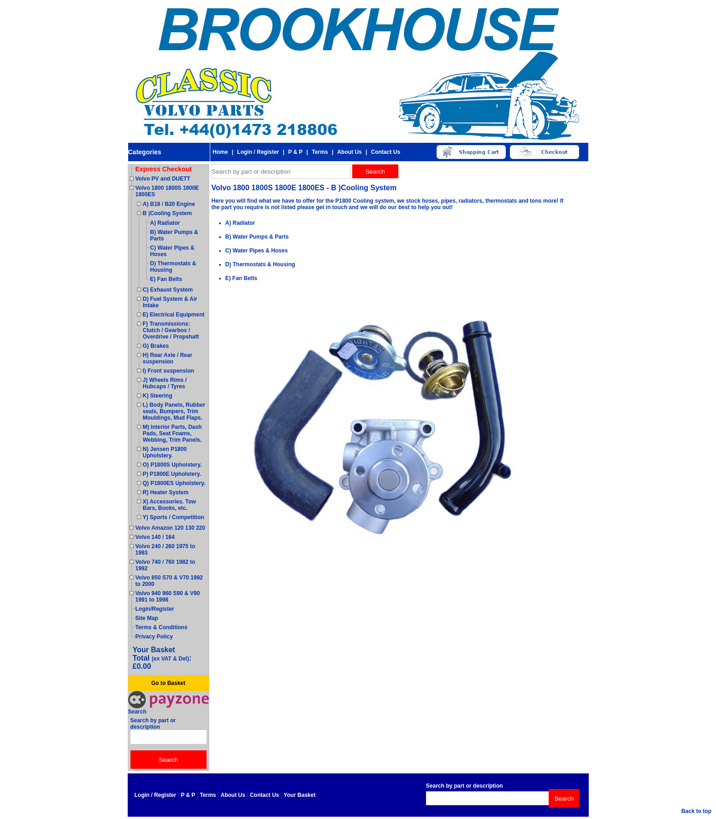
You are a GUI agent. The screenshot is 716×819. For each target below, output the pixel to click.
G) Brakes (156, 346)
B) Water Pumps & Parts (257, 237)
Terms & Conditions (162, 627)
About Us (349, 152)
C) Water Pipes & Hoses (256, 250)
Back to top (696, 811)
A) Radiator (165, 223)
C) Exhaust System (168, 290)
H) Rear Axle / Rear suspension (168, 358)
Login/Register (155, 609)
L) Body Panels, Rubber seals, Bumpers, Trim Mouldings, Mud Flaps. (174, 411)
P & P (295, 152)
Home (220, 152)
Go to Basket (168, 683)
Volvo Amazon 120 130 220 (170, 528)
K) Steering (157, 395)
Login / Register (258, 152)
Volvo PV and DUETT (163, 179)
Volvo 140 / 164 (155, 537)
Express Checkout (164, 169)
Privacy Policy (154, 636)
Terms (320, 152)
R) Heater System (166, 492)
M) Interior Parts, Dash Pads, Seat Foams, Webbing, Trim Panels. (172, 433)
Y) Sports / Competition (173, 517)
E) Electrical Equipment (174, 314)
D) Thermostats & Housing (260, 264)
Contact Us (385, 152)
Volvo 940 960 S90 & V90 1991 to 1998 (168, 596)
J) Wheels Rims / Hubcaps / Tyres (165, 383)
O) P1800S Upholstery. (172, 465)
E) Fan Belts (166, 279)
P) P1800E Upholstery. (172, 474)
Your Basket (299, 795)
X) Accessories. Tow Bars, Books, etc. (169, 504)
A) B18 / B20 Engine (169, 204)
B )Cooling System (167, 213)
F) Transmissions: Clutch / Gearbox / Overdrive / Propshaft (171, 330)
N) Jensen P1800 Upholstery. (165, 452)
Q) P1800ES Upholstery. (174, 483)
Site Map (147, 618)
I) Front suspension (168, 371)
